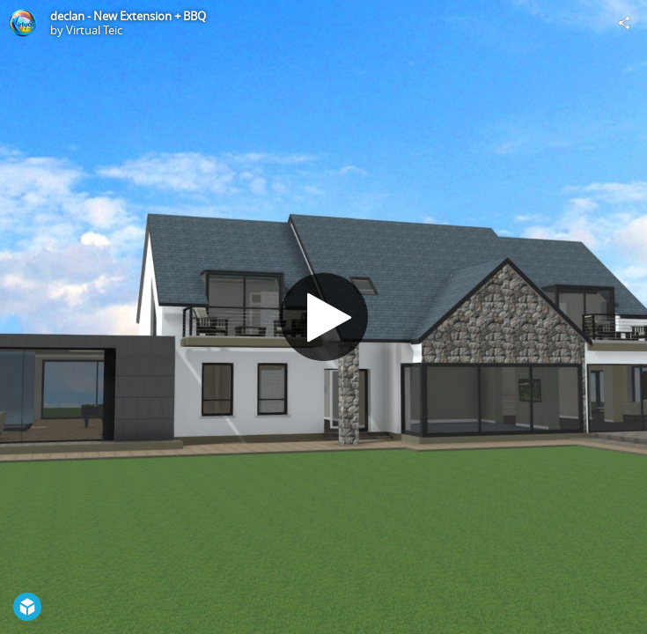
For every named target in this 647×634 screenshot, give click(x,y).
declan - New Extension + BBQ (128, 16)
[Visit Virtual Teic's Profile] (23, 23)
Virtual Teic (94, 30)
